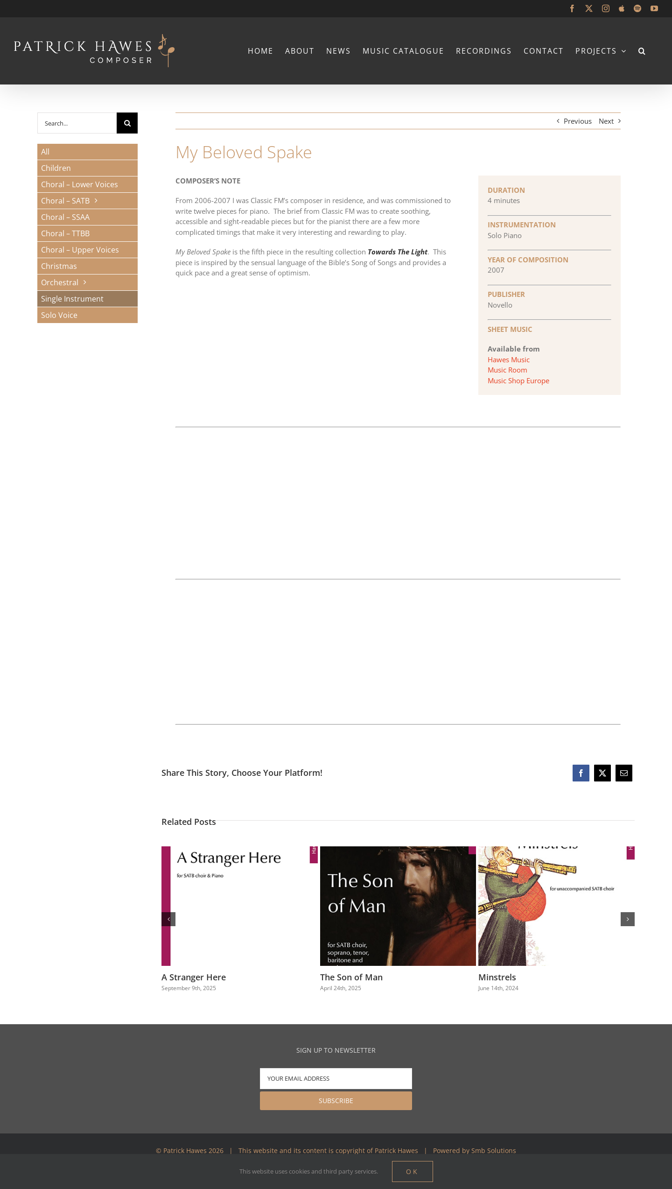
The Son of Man (351, 977)
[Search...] (77, 123)
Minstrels (497, 977)
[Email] (624, 773)
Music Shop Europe (518, 380)
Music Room (507, 369)
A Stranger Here (193, 977)
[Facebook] (581, 773)
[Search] (127, 123)
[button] (642, 51)
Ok (412, 1171)
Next (606, 121)
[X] (602, 773)
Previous (578, 121)
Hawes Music (509, 359)
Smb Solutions (493, 1150)
